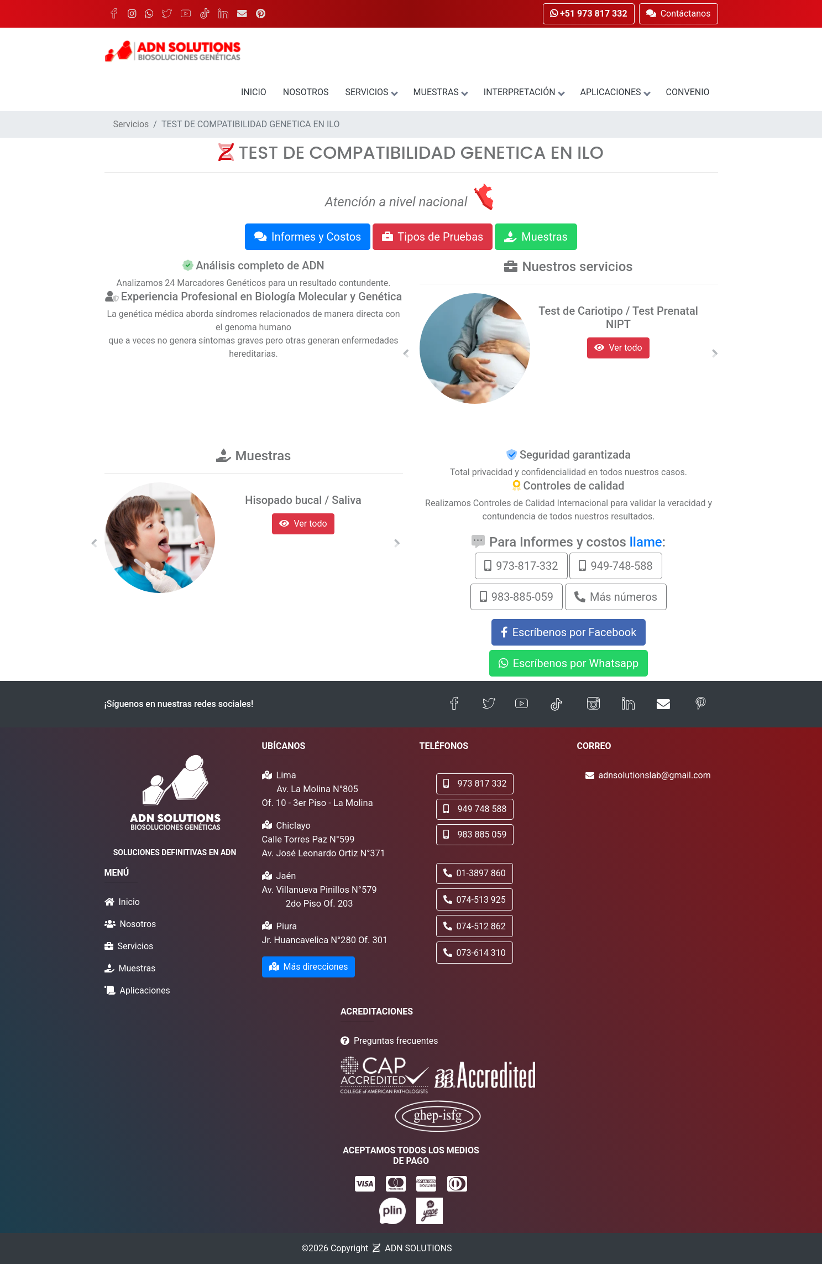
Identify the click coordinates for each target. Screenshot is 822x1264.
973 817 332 (475, 783)
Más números (615, 597)
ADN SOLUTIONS (418, 1248)
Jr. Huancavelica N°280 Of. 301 (325, 940)
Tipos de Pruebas (432, 236)
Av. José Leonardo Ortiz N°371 (324, 853)
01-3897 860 (474, 873)
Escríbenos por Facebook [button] (569, 632)
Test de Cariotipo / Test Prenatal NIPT (618, 317)
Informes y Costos (307, 236)
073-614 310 (474, 953)
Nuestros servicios (577, 266)
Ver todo (618, 347)
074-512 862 (474, 926)
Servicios (370, 92)
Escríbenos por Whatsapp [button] (569, 663)
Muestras (440, 92)
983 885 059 (475, 834)
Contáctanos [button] (678, 13)
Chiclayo (293, 825)
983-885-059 (516, 597)
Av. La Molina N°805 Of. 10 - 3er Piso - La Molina (317, 796)
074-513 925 (474, 899)
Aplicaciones (615, 92)
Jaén (286, 876)
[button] (406, 353)
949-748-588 (615, 566)
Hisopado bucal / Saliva (303, 500)
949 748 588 (475, 809)
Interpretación (524, 92)
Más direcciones (308, 966)
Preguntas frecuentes (396, 1041)
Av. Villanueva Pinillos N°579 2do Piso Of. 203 (319, 897)
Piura (286, 926)
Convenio (688, 92)
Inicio (253, 92)
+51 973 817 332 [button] (588, 13)
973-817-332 (521, 566)
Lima (286, 775)
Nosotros (306, 92)
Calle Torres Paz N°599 (308, 839)
